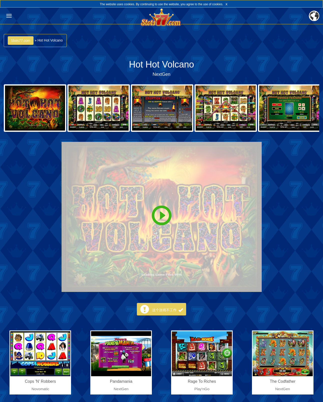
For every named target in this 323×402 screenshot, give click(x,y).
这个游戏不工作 (167, 310)
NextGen (161, 74)
